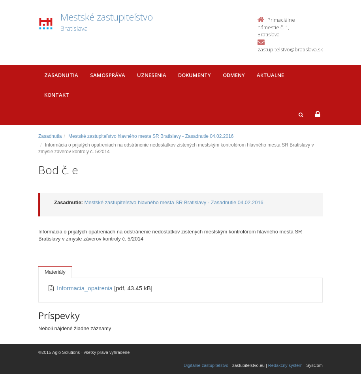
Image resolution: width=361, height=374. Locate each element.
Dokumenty (194, 75)
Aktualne (270, 75)
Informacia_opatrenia (85, 288)
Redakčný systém (285, 365)
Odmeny (234, 75)
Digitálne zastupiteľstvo (206, 365)
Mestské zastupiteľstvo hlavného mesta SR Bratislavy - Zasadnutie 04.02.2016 (150, 136)
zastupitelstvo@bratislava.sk (290, 49)
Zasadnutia (61, 75)
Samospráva (107, 75)
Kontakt (56, 94)
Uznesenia (151, 75)
